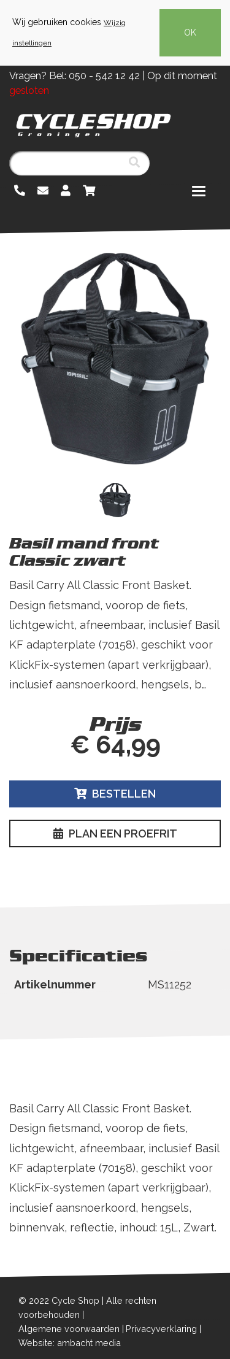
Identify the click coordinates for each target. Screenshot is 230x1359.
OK (190, 32)
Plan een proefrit (115, 833)
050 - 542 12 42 (104, 76)
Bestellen (115, 793)
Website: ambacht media (69, 1343)
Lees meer (38, 704)
